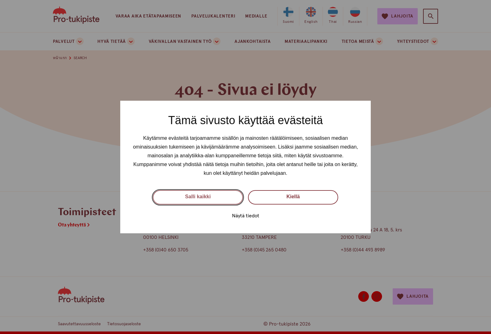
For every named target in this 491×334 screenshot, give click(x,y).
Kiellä (293, 196)
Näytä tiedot (245, 215)
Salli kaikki (198, 196)
